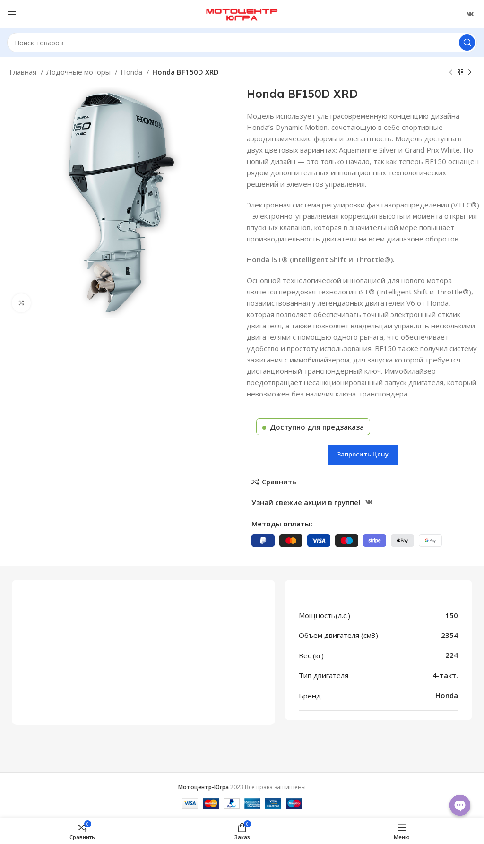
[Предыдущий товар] (451, 73)
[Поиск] (242, 42)
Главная (23, 72)
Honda (132, 72)
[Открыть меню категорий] (11, 14)
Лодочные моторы (79, 72)
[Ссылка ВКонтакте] (470, 14)
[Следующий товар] (470, 73)
